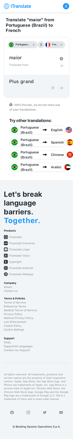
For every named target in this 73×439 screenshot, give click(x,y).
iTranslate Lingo (19, 249)
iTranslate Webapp (21, 274)
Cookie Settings (14, 329)
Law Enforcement (15, 321)
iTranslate (15, 237)
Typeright (15, 261)
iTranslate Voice (19, 255)
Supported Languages (18, 346)
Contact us (11, 290)
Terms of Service (15, 302)
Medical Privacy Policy (18, 318)
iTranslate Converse (22, 243)
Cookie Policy (12, 325)
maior (32, 58)
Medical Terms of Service (20, 310)
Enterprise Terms (15, 306)
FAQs (7, 342)
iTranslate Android (21, 268)
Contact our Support (17, 350)
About (8, 287)
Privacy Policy (13, 314)
